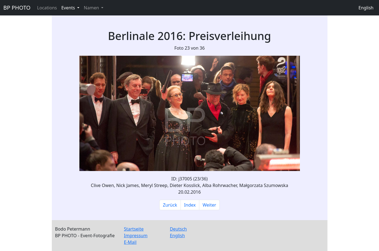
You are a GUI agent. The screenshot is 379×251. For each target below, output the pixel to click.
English (366, 8)
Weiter (209, 205)
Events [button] (68, 8)
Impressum (136, 236)
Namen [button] (92, 8)
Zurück (170, 205)
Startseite (134, 229)
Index (190, 205)
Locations (47, 8)
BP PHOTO (17, 7)
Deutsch (178, 229)
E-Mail (130, 242)
